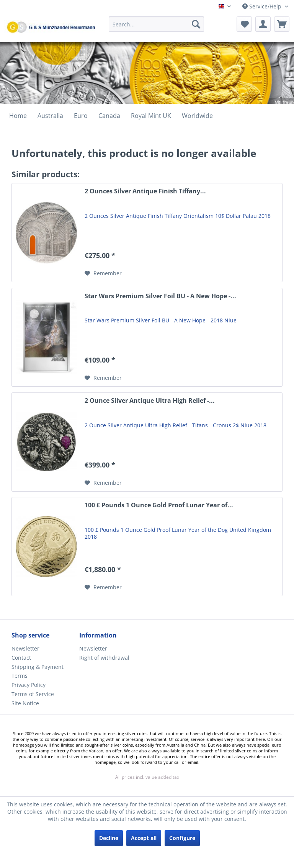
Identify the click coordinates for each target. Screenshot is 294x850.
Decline (108, 838)
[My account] (263, 24)
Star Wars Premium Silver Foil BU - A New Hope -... (160, 296)
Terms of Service (32, 694)
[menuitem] (156, 27)
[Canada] (109, 115)
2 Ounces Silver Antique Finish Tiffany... (145, 191)
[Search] (196, 24)
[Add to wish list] (103, 273)
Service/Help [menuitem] (262, 6)
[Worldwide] (197, 115)
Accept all (144, 838)
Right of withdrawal (104, 657)
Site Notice (25, 703)
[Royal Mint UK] (151, 115)
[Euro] (81, 115)
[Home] (18, 115)
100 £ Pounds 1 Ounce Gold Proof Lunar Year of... (159, 505)
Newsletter (25, 648)
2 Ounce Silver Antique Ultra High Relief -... (150, 401)
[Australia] (50, 115)
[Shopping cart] (281, 24)
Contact (21, 657)
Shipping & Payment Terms (37, 671)
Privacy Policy (28, 684)
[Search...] (156, 24)
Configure (182, 838)
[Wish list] (244, 24)
